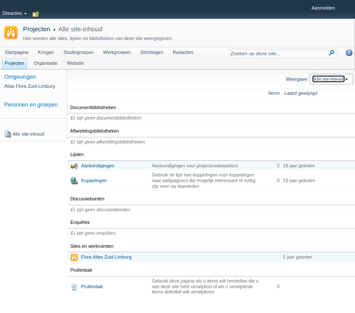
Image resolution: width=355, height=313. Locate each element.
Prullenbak (92, 286)
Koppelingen (94, 180)
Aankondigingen (97, 165)
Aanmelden (323, 7)
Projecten (36, 29)
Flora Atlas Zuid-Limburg (106, 257)
